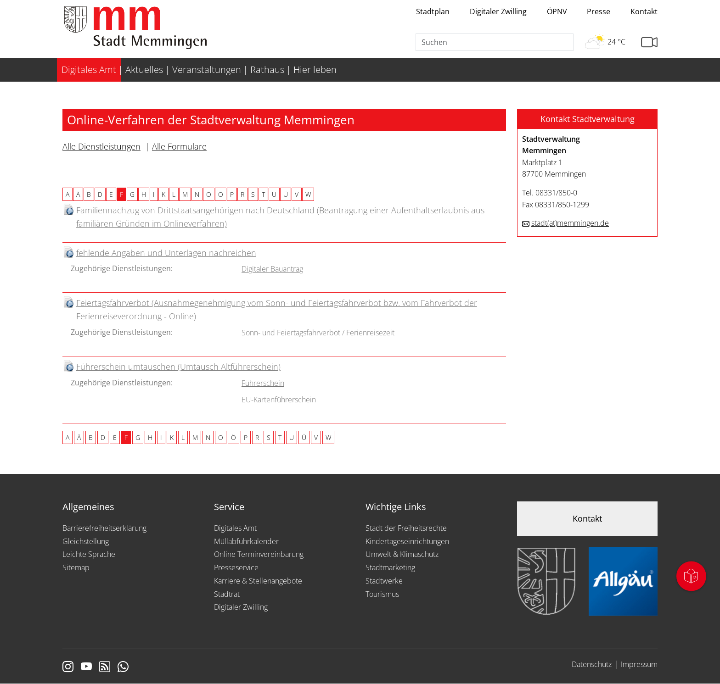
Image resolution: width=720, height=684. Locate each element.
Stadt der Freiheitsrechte (406, 528)
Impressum (639, 664)
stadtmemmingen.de (570, 223)
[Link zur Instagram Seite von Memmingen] (67, 667)
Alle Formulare (179, 146)
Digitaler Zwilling (498, 11)
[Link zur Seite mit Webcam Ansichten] (649, 42)
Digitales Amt (235, 528)
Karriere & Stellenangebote (258, 581)
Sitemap (76, 567)
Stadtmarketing (390, 567)
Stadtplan (433, 11)
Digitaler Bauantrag (272, 269)
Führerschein (263, 383)
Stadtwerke (384, 581)
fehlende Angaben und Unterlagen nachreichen (166, 252)
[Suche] (495, 42)
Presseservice (236, 567)
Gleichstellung (85, 541)
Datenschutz (592, 664)
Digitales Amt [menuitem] (89, 69)
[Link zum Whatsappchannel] (123, 667)
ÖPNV (557, 11)
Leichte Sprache (88, 554)
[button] (587, 119)
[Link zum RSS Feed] (104, 667)
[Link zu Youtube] (86, 667)
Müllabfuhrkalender (246, 541)
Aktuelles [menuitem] (144, 69)
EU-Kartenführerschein (279, 400)
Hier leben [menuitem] (315, 69)
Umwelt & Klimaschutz (402, 554)
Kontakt (644, 11)
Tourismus (382, 594)
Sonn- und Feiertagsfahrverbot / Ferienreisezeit (318, 333)
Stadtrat (227, 594)
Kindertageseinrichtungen (407, 541)
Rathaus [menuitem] (267, 69)
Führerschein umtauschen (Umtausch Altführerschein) (178, 366)
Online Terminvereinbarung (259, 554)
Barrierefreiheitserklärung (104, 528)
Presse (598, 11)
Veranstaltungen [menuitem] (206, 69)
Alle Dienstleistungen (101, 146)
